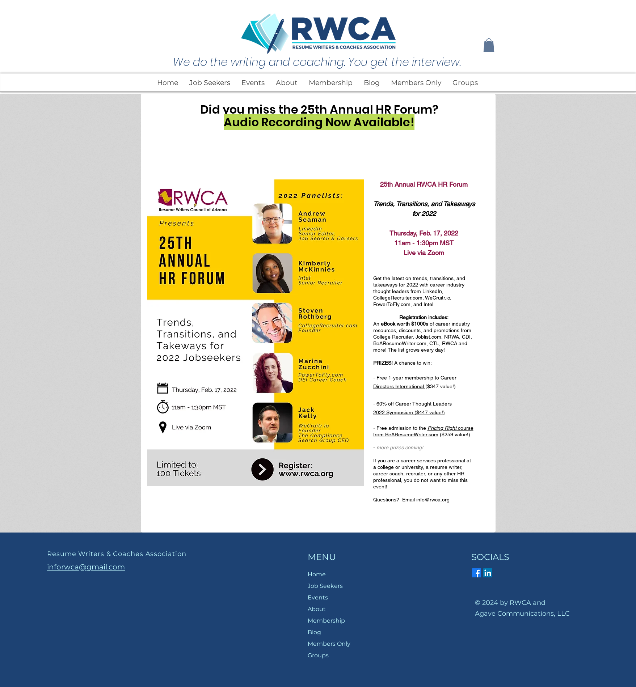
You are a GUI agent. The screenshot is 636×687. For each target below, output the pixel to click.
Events (318, 597)
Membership (326, 620)
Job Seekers (325, 585)
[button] (488, 45)
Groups (318, 655)
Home (317, 574)
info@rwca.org (433, 499)
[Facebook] (476, 572)
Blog (314, 632)
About (317, 609)
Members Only (329, 643)
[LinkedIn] (487, 572)
